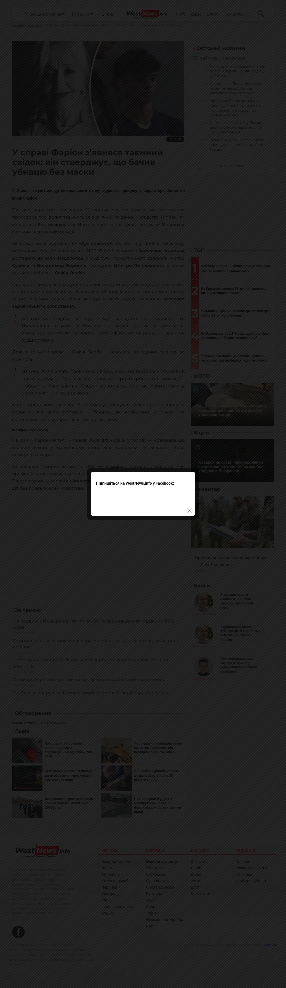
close (189, 488)
